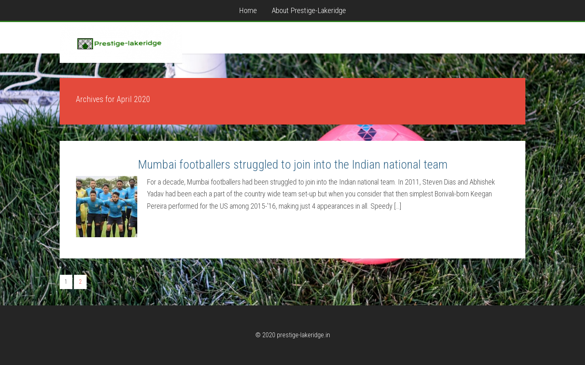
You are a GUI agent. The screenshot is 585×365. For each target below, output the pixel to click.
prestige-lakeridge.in (121, 42)
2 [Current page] (80, 281)
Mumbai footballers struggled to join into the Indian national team (293, 164)
